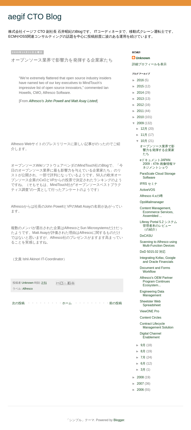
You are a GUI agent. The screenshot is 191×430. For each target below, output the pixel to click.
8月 (143, 351)
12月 (144, 128)
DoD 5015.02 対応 (153, 251)
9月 (143, 345)
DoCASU (146, 235)
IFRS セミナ (148, 183)
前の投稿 (115, 303)
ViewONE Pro (149, 311)
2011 (141, 111)
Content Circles (150, 317)
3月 (143, 369)
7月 (143, 357)
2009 (141, 123)
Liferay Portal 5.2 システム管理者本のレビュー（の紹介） (158, 225)
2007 (141, 383)
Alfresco (27, 288)
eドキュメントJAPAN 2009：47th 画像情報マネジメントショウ (158, 163)
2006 (141, 389)
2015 (141, 86)
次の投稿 (18, 303)
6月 (143, 363)
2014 (141, 92)
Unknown (143, 58)
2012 (141, 104)
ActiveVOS (147, 189)
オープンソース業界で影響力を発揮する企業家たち (157, 150)
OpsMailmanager (152, 202)
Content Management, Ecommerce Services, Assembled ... (156, 211)
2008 (141, 377)
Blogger (119, 420)
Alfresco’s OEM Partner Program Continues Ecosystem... (156, 281)
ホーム (67, 303)
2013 (141, 98)
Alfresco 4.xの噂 (151, 196)
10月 (144, 141)
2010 (141, 117)
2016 (141, 80)
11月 (144, 134)
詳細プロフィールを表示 (149, 64)
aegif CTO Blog (35, 16)
